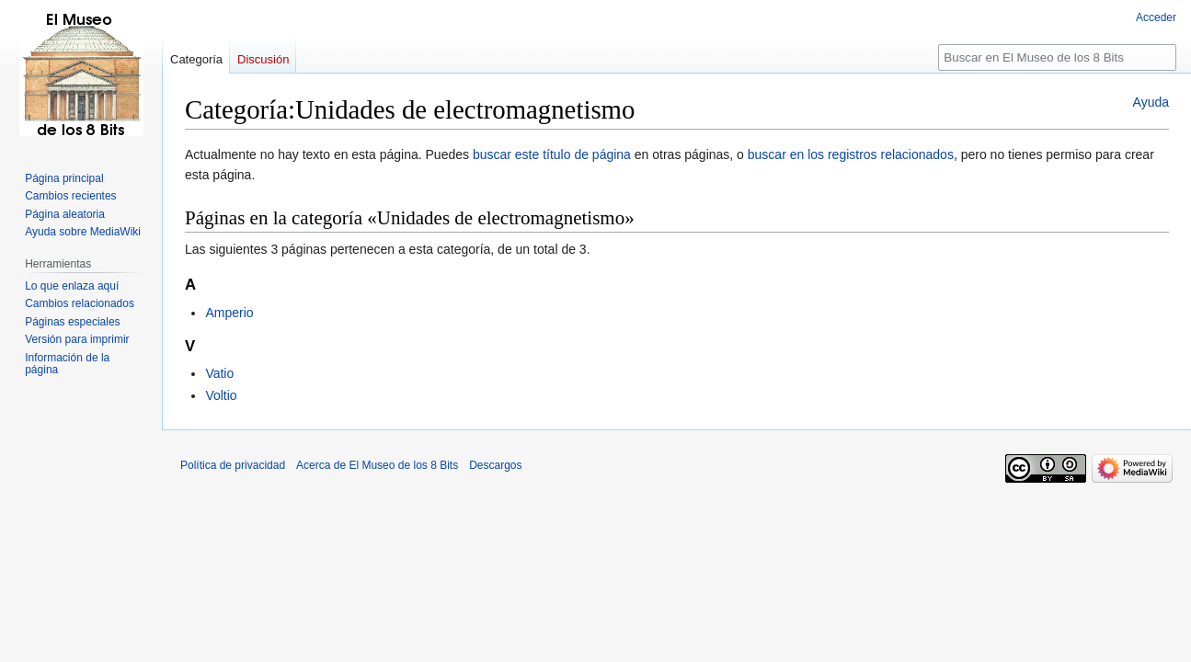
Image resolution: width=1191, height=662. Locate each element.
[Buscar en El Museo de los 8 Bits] (1057, 57)
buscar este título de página (552, 154)
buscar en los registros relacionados (851, 154)
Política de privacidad (232, 465)
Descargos (495, 465)
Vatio (219, 373)
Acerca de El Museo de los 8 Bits (377, 465)
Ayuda (1151, 102)
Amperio (229, 312)
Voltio (220, 395)
